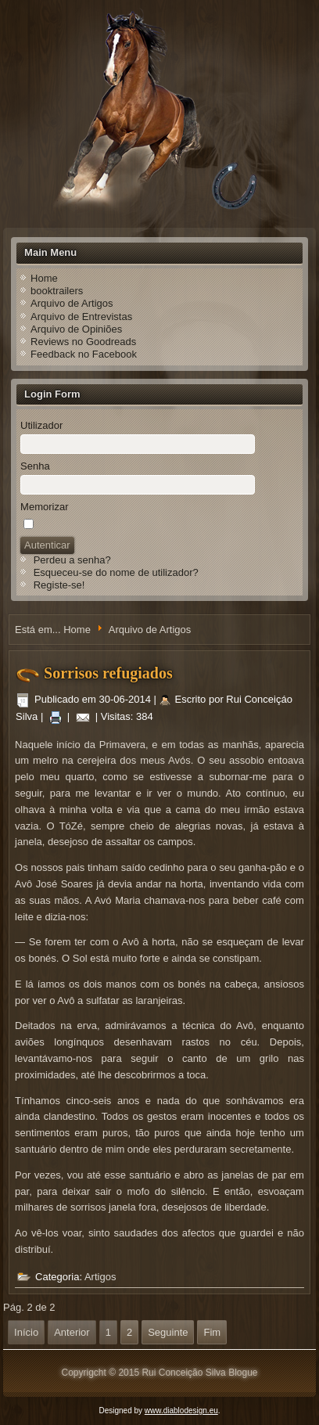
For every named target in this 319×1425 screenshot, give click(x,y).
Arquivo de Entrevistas (81, 316)
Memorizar (44, 507)
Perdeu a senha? (72, 560)
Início (26, 1332)
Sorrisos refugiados (108, 673)
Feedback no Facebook (83, 354)
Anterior (72, 1332)
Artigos (100, 1277)
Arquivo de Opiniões (76, 329)
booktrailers (56, 291)
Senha (35, 466)
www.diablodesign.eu (181, 1410)
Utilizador (41, 425)
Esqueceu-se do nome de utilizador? (116, 572)
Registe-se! (59, 585)
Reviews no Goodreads (83, 341)
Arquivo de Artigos (71, 303)
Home (44, 278)
